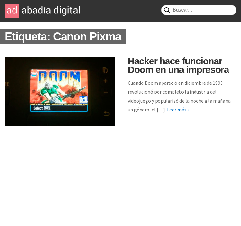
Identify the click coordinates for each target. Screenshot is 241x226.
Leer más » (178, 109)
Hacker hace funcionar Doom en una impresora (178, 65)
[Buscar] (198, 10)
